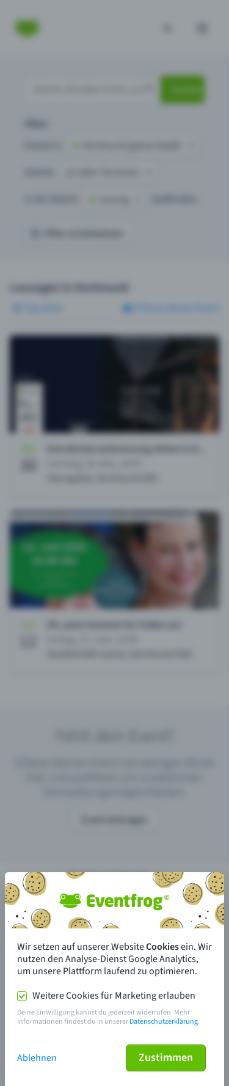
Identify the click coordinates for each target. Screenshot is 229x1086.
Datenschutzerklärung (163, 1021)
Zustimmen (166, 1057)
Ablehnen (37, 1058)
